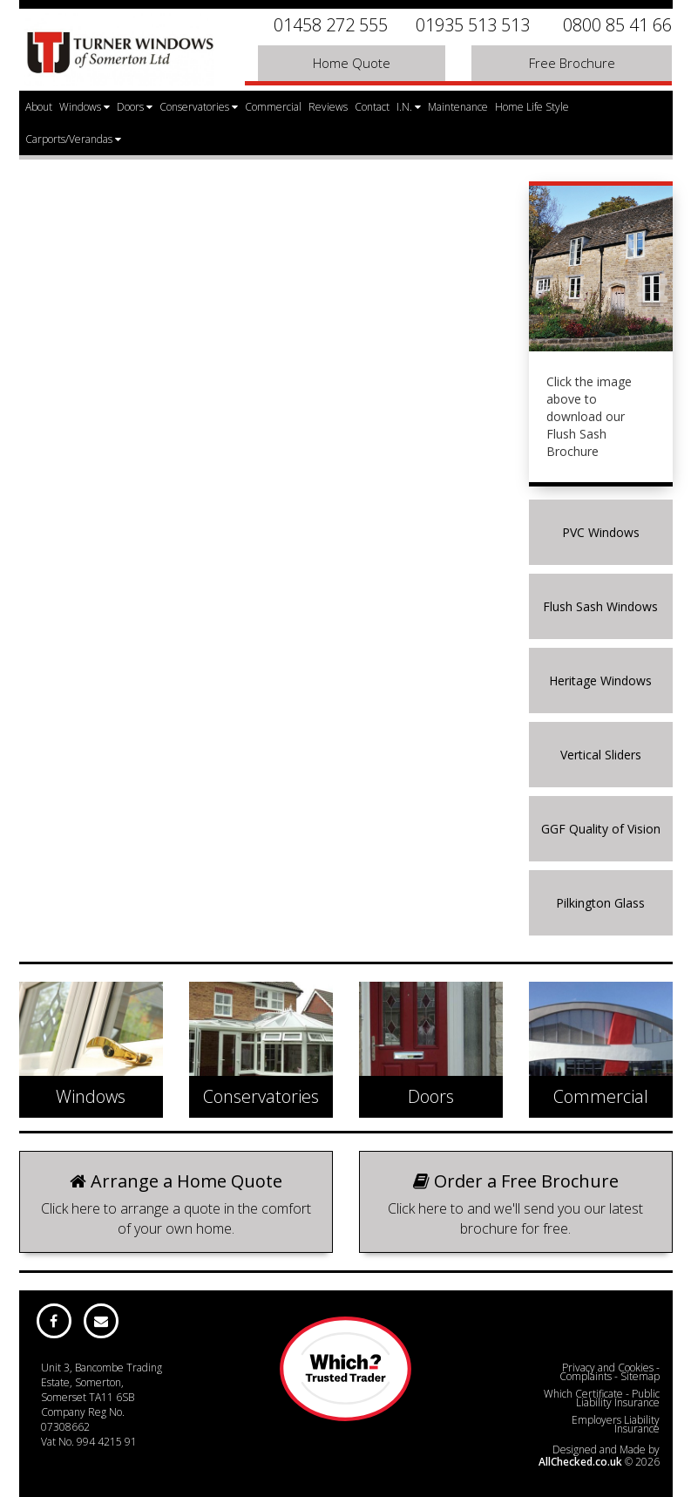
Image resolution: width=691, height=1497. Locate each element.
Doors (134, 106)
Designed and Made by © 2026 (599, 1455)
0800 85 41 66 (617, 25)
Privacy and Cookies (608, 1367)
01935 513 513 (473, 25)
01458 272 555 (331, 25)
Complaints (585, 1376)
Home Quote (351, 62)
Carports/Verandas (73, 139)
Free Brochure (572, 62)
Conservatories (198, 106)
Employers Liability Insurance (616, 1424)
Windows (84, 106)
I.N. (408, 106)
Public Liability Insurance (618, 1398)
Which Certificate (583, 1393)
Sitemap (640, 1376)
